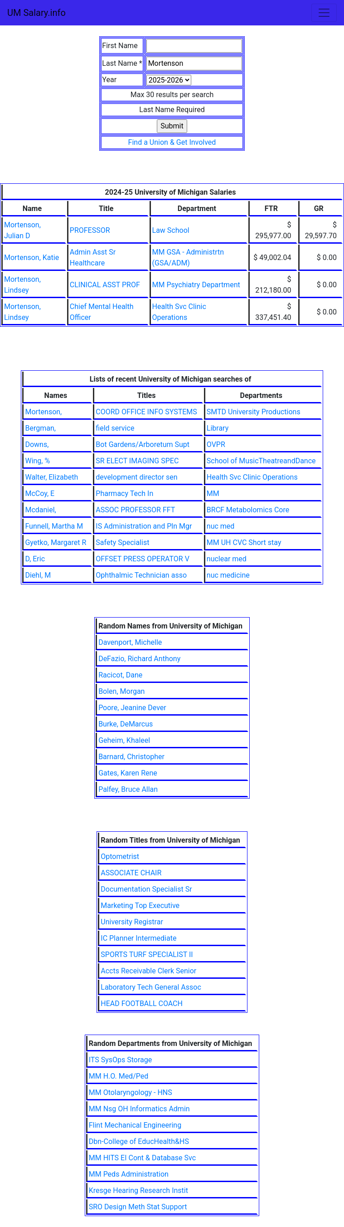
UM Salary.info (36, 12)
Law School (170, 230)
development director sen (136, 477)
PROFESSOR (90, 230)
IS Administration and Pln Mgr (144, 526)
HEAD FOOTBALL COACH (142, 1003)
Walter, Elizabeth (51, 477)
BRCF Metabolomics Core (248, 510)
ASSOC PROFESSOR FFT (135, 510)
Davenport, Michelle (130, 642)
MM (213, 493)
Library (217, 428)
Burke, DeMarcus (125, 724)
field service (115, 428)
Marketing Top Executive (140, 905)
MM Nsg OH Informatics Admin (139, 1108)
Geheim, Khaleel (124, 740)
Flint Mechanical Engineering (135, 1125)
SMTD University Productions (253, 411)
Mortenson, (43, 411)
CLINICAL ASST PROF (105, 284)
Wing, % (37, 460)
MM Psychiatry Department (196, 284)
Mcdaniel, (40, 510)
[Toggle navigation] (324, 13)
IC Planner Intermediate (138, 938)
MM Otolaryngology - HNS (130, 1092)
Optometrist (120, 856)
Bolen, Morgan (121, 691)
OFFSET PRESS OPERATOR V (142, 559)
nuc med (221, 526)
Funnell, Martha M (54, 526)
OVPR (216, 444)
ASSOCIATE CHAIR (131, 873)
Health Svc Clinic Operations (252, 477)
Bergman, (40, 428)
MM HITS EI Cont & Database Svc (142, 1157)
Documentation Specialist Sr (146, 889)
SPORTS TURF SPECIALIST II (147, 954)
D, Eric (35, 559)
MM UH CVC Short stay (244, 542)
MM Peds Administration (129, 1174)
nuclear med (227, 559)
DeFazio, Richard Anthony (139, 658)
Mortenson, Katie (31, 257)
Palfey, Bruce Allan (128, 789)
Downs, (36, 444)
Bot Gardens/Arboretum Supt (142, 444)
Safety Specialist (122, 542)
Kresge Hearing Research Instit (138, 1190)
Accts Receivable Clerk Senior (148, 971)
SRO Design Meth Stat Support (138, 1206)
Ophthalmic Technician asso (141, 575)
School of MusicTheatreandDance (261, 460)
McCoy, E (39, 493)
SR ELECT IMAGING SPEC (137, 460)
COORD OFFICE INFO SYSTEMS (146, 411)
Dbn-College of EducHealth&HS (139, 1141)
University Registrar (132, 922)
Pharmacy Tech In (124, 493)
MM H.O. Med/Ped (119, 1076)
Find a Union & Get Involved (172, 142)
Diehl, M (38, 575)
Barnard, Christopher (131, 756)
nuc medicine (228, 575)
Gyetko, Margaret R (55, 542)
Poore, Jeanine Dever (132, 707)
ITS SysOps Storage (120, 1059)
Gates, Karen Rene (127, 773)
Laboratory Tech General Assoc (151, 987)
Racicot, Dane (120, 675)
